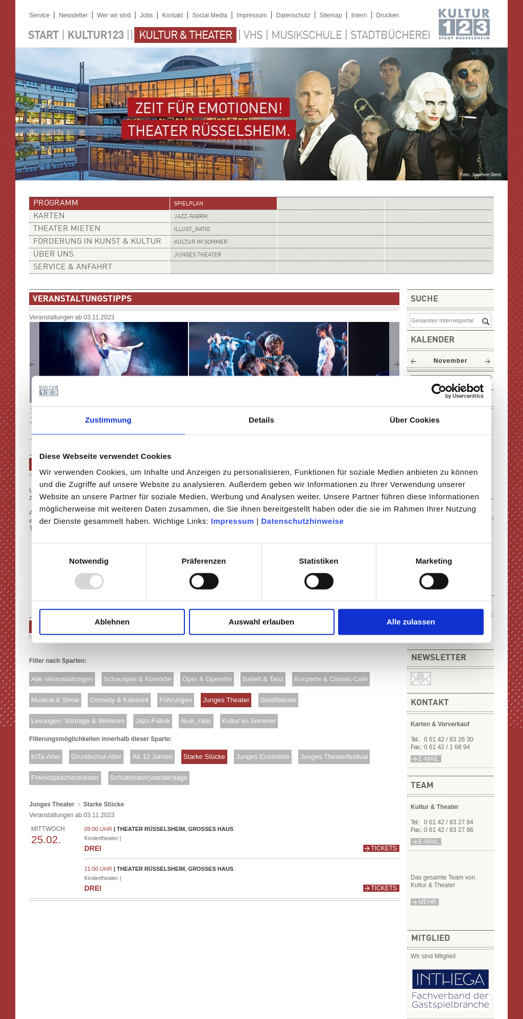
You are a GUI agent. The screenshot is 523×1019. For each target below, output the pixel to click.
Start (43, 35)
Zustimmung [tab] (108, 419)
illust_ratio (192, 230)
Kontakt (172, 15)
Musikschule (306, 35)
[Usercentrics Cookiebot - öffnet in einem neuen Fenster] (439, 391)
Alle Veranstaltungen (62, 679)
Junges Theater (197, 255)
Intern (359, 15)
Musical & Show (55, 700)
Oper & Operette (207, 679)
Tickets (384, 848)
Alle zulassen (411, 622)
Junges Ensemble (263, 756)
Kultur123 (95, 35)
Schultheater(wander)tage (148, 777)
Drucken (387, 15)
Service (39, 15)
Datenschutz (293, 15)
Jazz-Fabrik (191, 217)
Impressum (232, 521)
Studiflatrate (278, 700)
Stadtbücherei (390, 35)
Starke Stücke (204, 756)
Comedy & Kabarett (119, 700)
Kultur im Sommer (200, 242)
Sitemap (331, 15)
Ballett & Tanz (263, 679)
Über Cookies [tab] (415, 419)
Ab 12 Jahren (152, 756)
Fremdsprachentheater (65, 777)
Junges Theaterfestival (334, 756)
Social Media (209, 15)
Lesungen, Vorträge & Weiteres (78, 721)
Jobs (146, 15)
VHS (253, 35)
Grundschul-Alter (96, 756)
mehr (427, 902)
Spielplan (188, 204)
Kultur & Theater (185, 35)
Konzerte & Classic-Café (331, 679)
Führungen (175, 700)
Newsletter (73, 15)
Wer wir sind (114, 15)
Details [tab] (261, 419)
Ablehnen (111, 622)
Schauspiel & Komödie (138, 679)
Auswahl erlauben (261, 622)
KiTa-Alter (45, 756)
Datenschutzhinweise (302, 521)
